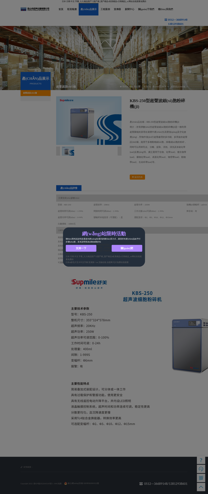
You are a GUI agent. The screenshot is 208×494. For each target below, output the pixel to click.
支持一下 (81, 248)
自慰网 (110, 262)
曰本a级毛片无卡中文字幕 (77, 262)
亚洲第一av (93, 262)
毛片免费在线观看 (121, 262)
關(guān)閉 (127, 248)
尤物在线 (102, 262)
